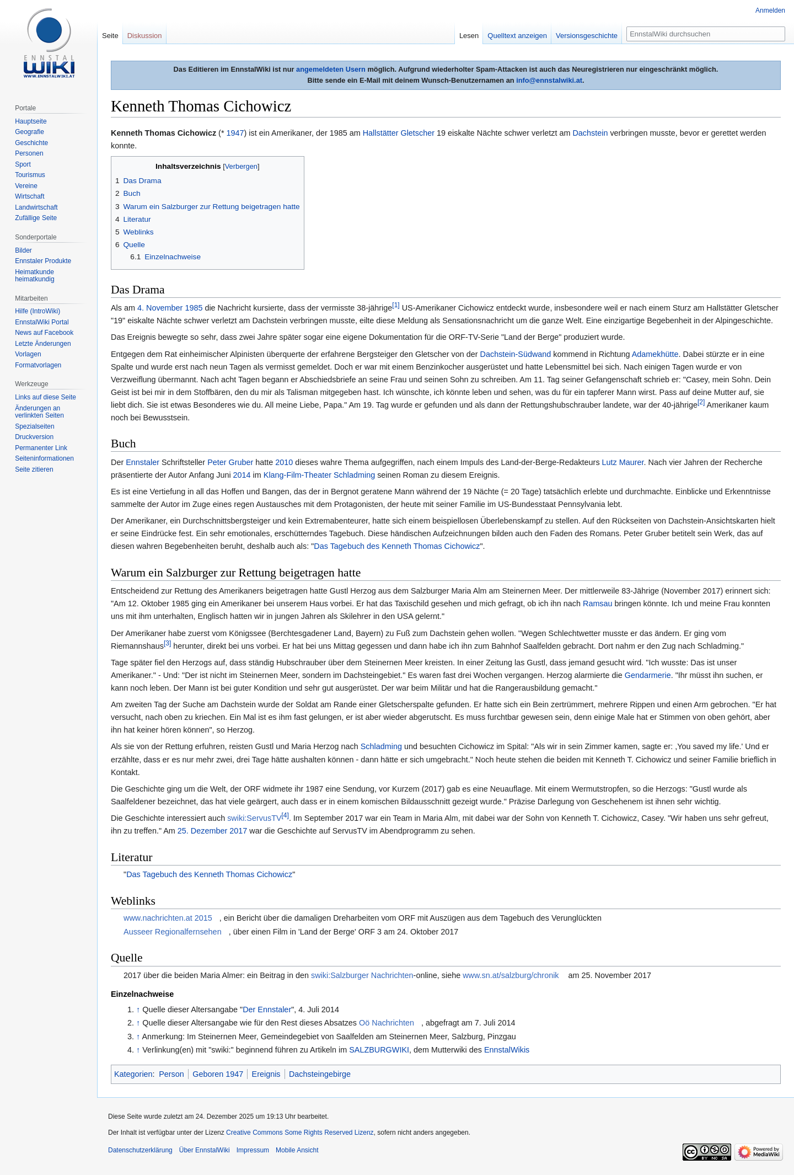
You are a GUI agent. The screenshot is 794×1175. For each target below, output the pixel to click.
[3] (167, 643)
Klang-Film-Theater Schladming (319, 475)
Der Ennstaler (267, 1009)
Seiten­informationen (44, 458)
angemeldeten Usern (331, 69)
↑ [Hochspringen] (138, 1009)
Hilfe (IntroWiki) (37, 311)
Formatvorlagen (38, 365)
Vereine (26, 186)
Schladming (381, 746)
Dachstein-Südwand (515, 354)
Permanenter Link (41, 448)
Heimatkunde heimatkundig (34, 276)
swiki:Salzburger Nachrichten (362, 975)
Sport (23, 164)
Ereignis (266, 1074)
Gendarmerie (648, 675)
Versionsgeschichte (587, 35)
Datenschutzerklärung (140, 1150)
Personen (29, 153)
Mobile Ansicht (297, 1150)
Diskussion (144, 35)
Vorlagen (28, 354)
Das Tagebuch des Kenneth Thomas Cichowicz (397, 546)
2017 (238, 830)
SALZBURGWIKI (379, 1049)
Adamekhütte (655, 354)
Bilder (23, 250)
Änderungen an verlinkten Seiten (39, 412)
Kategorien (133, 1074)
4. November (160, 307)
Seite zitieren (34, 469)
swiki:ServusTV (254, 818)
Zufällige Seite (36, 218)
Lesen (469, 35)
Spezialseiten (34, 426)
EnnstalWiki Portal (41, 322)
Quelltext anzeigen (517, 35)
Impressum (253, 1150)
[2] (701, 402)
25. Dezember (202, 830)
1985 (193, 307)
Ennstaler (142, 462)
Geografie (29, 132)
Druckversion (34, 437)
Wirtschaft (29, 196)
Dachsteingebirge (320, 1074)
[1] (395, 305)
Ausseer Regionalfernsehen (173, 931)
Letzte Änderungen (43, 344)
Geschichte (31, 143)
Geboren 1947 (217, 1074)
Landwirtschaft (36, 207)
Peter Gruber (230, 462)
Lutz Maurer (623, 462)
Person (171, 1074)
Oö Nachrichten (386, 1022)
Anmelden (770, 10)
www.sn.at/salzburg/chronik (511, 975)
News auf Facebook (44, 333)
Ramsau (598, 603)
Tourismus (30, 175)
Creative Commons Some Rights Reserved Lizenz (299, 1132)
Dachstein (590, 133)
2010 (284, 462)
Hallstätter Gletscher (398, 133)
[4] (285, 815)
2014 (242, 475)
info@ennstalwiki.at (549, 80)
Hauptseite (30, 121)
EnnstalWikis (506, 1049)
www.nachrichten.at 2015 (168, 918)
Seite (110, 35)
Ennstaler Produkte (43, 261)
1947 (235, 133)
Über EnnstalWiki (204, 1150)
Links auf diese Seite (45, 397)
